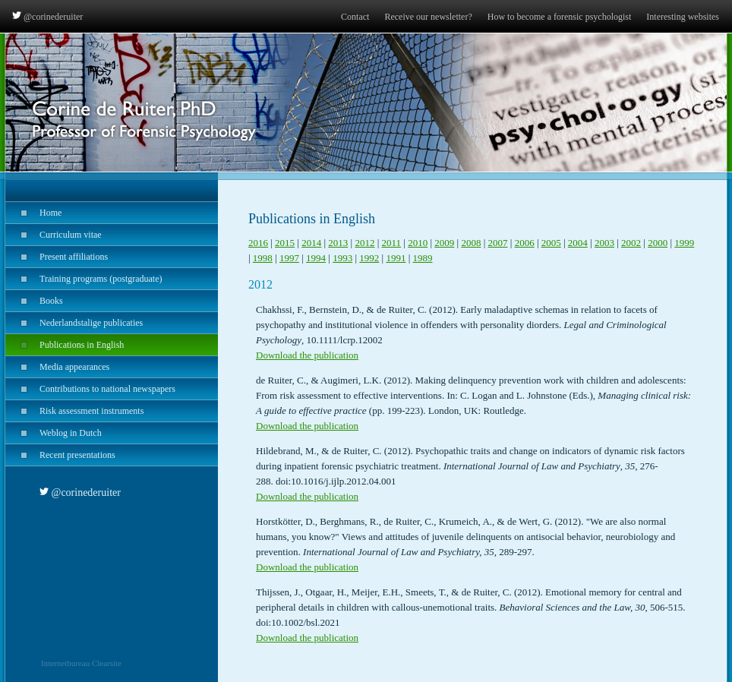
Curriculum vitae (53, 234)
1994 (316, 258)
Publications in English (64, 344)
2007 (498, 242)
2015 (285, 242)
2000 (657, 242)
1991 (395, 258)
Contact (355, 16)
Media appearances (57, 367)
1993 (342, 258)
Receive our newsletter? (428, 16)
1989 (423, 258)
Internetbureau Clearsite (81, 663)
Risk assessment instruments (74, 411)
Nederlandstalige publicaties (74, 322)
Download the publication (307, 355)
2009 (444, 242)
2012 (364, 242)
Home (33, 212)
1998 (263, 258)
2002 (631, 242)
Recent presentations (60, 455)
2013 (338, 242)
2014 (311, 242)
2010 (418, 242)
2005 (551, 242)
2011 (392, 242)
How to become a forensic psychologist (559, 16)
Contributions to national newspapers (90, 389)
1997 (289, 258)
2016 (258, 242)
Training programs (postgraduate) (83, 278)
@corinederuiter (47, 16)
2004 (578, 242)
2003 (604, 242)
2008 (471, 242)
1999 (684, 242)
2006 (525, 242)
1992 (369, 258)
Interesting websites (682, 16)
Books (34, 300)
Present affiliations (56, 256)
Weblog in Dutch (53, 433)
